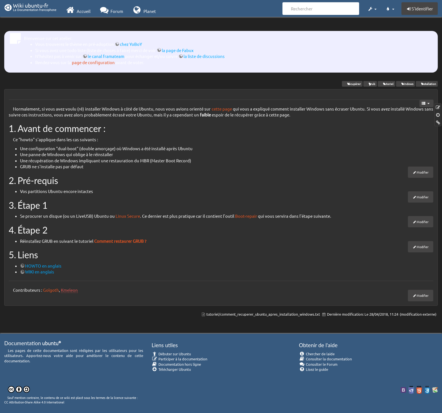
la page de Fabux (178, 50)
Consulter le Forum (318, 364)
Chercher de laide (317, 353)
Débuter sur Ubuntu (171, 353)
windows (405, 84)
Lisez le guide (313, 369)
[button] (372, 8)
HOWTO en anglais (43, 265)
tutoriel (386, 84)
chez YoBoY (131, 44)
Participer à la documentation (179, 358)
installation (426, 84)
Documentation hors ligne (176, 364)
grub (370, 84)
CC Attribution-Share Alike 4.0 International (34, 402)
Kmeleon (69, 290)
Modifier (422, 172)
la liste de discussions (204, 56)
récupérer (352, 84)
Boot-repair (246, 216)
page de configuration (93, 62)
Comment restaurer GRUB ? (120, 241)
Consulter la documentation (325, 358)
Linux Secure (128, 216)
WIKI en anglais (39, 271)
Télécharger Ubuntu (171, 369)
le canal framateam (106, 56)
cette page (222, 108)
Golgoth (51, 290)
